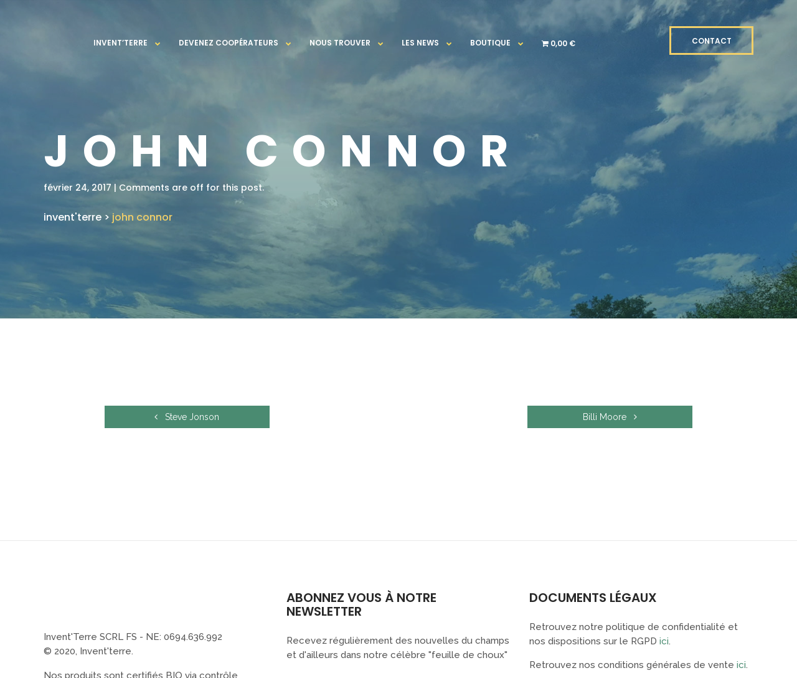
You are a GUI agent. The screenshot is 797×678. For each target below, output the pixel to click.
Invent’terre (120, 42)
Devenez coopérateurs (228, 42)
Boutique (490, 42)
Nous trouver (339, 42)
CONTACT (712, 41)
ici (664, 641)
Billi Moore (627, 417)
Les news (420, 42)
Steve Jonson (170, 417)
